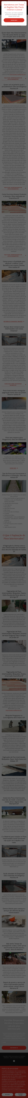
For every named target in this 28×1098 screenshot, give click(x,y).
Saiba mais (14, 20)
